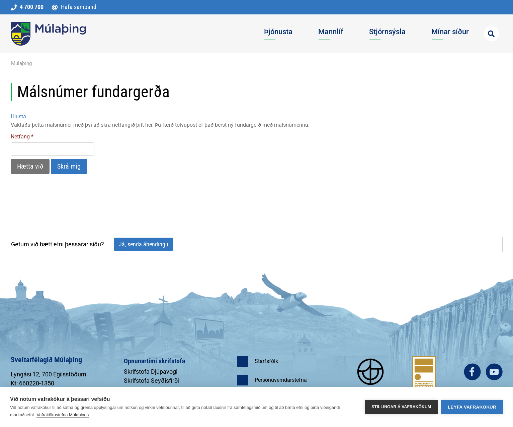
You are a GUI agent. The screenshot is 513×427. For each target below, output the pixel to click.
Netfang (20, 136)
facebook (472, 371)
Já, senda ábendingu (143, 244)
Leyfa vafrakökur (472, 407)
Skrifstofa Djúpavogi (150, 371)
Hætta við (30, 166)
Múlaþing (21, 63)
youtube (494, 371)
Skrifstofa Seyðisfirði (151, 380)
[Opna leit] (491, 33)
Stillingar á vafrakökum (401, 407)
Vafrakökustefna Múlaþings (62, 414)
